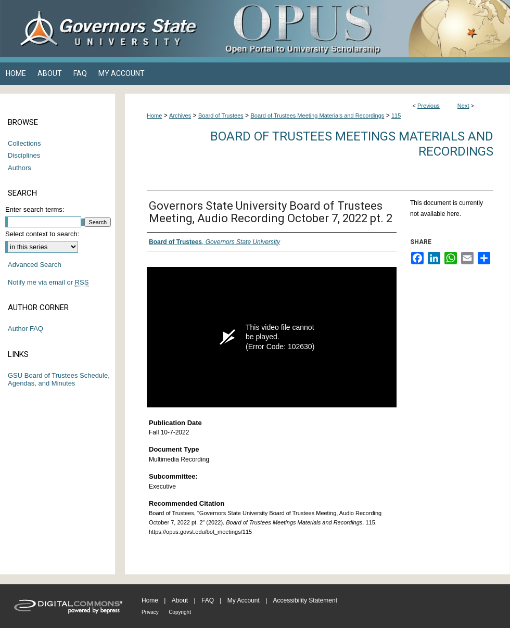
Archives (180, 115)
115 (396, 115)
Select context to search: (42, 234)
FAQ (207, 600)
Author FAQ (25, 328)
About (180, 600)
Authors (19, 168)
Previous (428, 105)
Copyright (180, 612)
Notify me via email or (48, 282)
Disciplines (24, 155)
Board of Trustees (221, 115)
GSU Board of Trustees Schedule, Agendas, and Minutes (59, 379)
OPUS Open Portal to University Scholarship (359, 28)
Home (154, 115)
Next (463, 105)
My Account (243, 600)
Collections (24, 143)
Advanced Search (34, 264)
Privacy (150, 612)
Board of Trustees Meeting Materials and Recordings (317, 115)
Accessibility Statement (305, 600)
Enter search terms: (34, 209)
